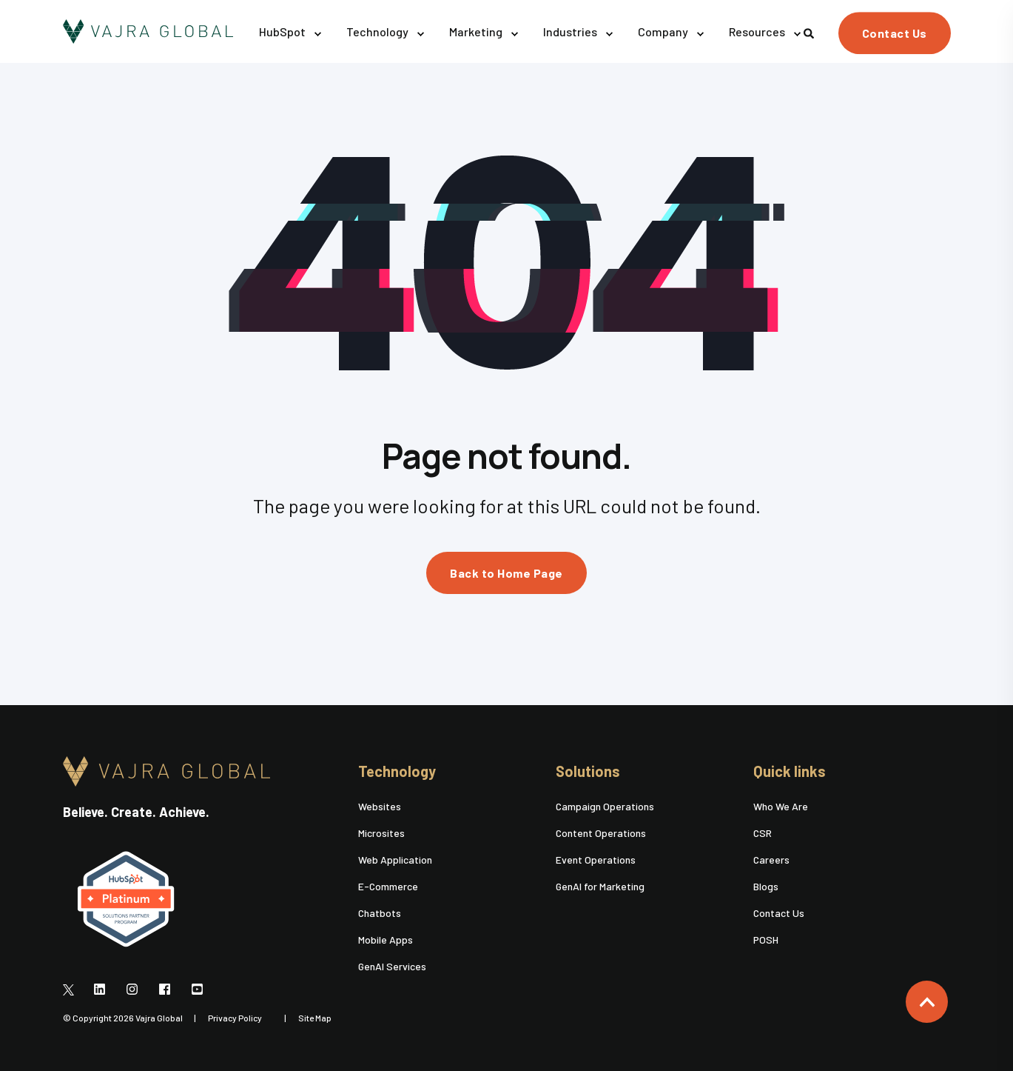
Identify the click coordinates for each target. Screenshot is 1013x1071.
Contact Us (894, 33)
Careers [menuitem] (771, 859)
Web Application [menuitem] (395, 859)
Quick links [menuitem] (789, 772)
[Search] (810, 31)
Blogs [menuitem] (765, 886)
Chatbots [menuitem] (379, 913)
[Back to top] (927, 1002)
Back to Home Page (506, 573)
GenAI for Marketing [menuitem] (600, 886)
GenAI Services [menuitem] (392, 966)
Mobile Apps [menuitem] (385, 939)
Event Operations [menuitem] (596, 859)
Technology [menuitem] (397, 772)
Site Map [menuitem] (315, 1017)
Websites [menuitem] (379, 806)
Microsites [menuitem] (381, 833)
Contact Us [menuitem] (778, 913)
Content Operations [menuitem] (601, 833)
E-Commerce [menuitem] (388, 886)
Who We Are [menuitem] (780, 806)
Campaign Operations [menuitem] (605, 806)
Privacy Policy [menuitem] (235, 1017)
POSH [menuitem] (765, 939)
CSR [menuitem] (762, 833)
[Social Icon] (73, 988)
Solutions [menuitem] (588, 772)
